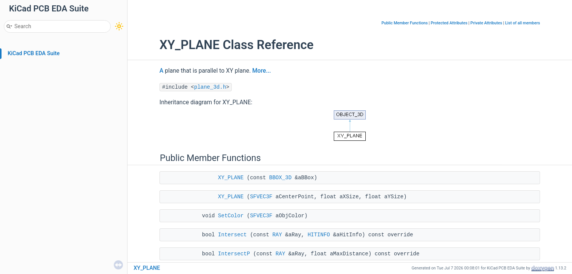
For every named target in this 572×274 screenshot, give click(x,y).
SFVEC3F (261, 197)
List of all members (522, 23)
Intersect (232, 235)
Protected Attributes (449, 23)
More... (261, 70)
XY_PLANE (231, 178)
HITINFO (319, 235)
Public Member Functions (404, 23)
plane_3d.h (210, 87)
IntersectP (234, 254)
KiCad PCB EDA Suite (34, 53)
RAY (277, 235)
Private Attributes (486, 23)
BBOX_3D (280, 178)
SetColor (231, 216)
